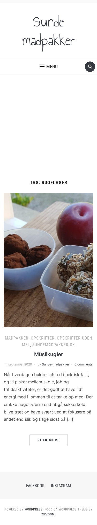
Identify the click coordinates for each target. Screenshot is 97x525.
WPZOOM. (48, 514)
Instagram (61, 485)
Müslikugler (48, 354)
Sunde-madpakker (55, 364)
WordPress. (34, 509)
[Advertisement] (48, 127)
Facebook (35, 485)
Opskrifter (43, 338)
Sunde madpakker (48, 31)
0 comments (83, 364)
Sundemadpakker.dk (53, 344)
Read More (49, 440)
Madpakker (16, 338)
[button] (49, 66)
